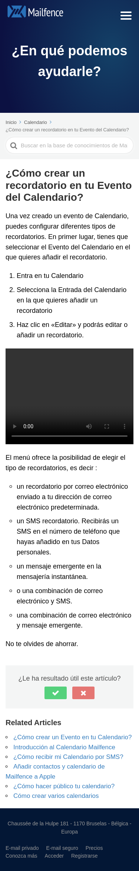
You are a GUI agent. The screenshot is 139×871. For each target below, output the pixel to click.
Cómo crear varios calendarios (56, 795)
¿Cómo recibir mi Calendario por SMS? (68, 756)
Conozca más (21, 855)
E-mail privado (22, 848)
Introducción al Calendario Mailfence (64, 747)
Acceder (54, 855)
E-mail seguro (62, 848)
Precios (94, 848)
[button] (55, 693)
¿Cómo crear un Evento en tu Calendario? (72, 737)
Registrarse (84, 855)
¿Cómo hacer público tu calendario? (64, 786)
